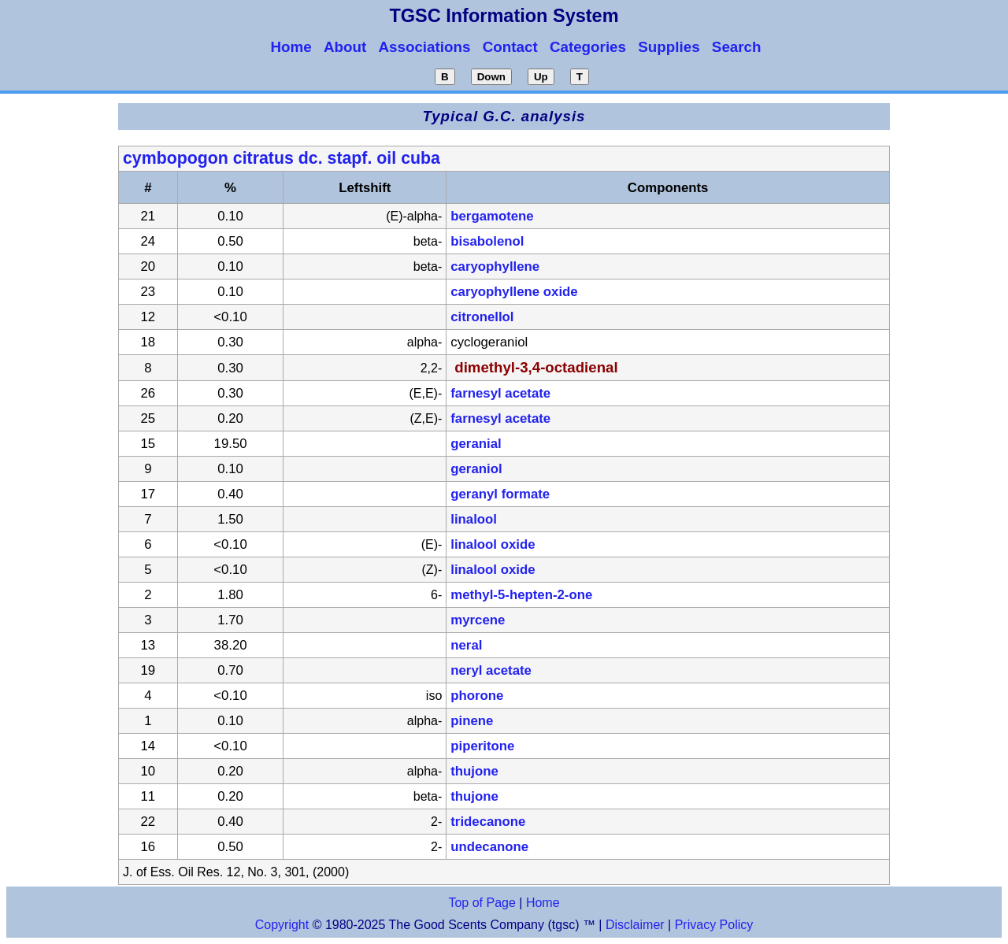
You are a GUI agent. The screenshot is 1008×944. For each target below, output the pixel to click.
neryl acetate (491, 670)
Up (541, 77)
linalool (473, 519)
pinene (471, 720)
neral (466, 645)
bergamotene (491, 216)
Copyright (282, 924)
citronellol (481, 316)
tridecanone (487, 821)
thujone (474, 771)
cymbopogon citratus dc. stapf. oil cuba (281, 158)
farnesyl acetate (500, 393)
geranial (475, 443)
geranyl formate (500, 494)
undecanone (489, 846)
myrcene (477, 620)
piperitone (482, 746)
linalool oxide (492, 544)
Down (491, 77)
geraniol (476, 468)
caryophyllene (494, 266)
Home (543, 902)
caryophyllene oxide (513, 291)
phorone (476, 695)
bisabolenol (487, 241)
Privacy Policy (712, 924)
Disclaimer (635, 924)
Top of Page (481, 902)
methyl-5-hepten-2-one (521, 594)
